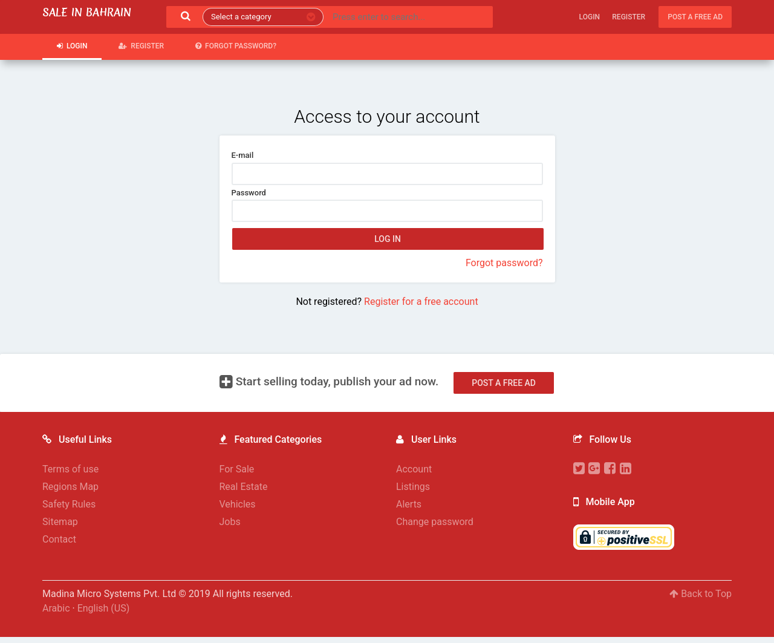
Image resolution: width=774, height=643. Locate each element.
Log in (387, 239)
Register (628, 17)
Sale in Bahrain (86, 12)
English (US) (103, 608)
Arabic (56, 608)
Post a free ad (695, 17)
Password (249, 192)
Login (589, 17)
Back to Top (700, 593)
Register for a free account (421, 301)
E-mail (243, 155)
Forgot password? (235, 46)
